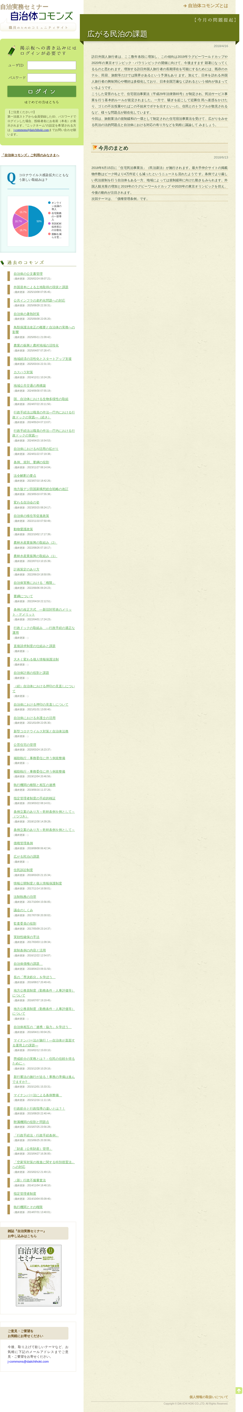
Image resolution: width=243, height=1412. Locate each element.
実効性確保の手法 (32, 939)
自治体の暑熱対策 (32, 316)
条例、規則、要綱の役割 (32, 464)
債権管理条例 (32, 845)
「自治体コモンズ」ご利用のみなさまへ (30, 155)
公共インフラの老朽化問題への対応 (38, 303)
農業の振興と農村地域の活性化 (35, 348)
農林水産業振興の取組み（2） (34, 545)
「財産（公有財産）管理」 (32, 1151)
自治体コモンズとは (208, 5)
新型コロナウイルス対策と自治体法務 (40, 733)
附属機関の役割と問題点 (32, 1124)
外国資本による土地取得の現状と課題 (40, 289)
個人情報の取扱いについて (208, 1397)
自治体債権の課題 (32, 966)
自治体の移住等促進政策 (32, 518)
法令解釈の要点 (32, 478)
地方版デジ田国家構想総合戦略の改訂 (40, 491)
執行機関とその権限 (32, 1209)
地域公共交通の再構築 (32, 388)
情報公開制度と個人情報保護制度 (37, 885)
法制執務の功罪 (32, 899)
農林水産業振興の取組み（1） (34, 558)
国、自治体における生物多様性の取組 (40, 401)
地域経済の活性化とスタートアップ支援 (42, 361)
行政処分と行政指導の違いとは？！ (38, 1111)
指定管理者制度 (32, 1196)
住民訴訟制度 (32, 872)
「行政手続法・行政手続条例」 (35, 1137)
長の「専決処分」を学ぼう (34, 979)
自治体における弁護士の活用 (34, 720)
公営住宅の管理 (32, 747)
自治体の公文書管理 (32, 276)
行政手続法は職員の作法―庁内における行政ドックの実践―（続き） (43, 417)
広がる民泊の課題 (25, 859)
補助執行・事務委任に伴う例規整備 (38, 760)
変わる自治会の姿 (32, 505)
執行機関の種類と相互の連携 (34, 787)
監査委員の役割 (32, 926)
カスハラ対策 (32, 374)
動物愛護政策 (32, 531)
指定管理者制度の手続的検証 (34, 800)
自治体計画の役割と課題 (30, 675)
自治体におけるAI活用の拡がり (35, 451)
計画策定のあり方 (32, 571)
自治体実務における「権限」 (34, 585)
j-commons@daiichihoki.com (31, 130)
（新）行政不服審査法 (32, 1182)
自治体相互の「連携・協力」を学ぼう (42, 1029)
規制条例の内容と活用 (32, 952)
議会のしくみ (32, 912)
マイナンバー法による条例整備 (37, 1097)
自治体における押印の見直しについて (40, 707)
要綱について (32, 598)
